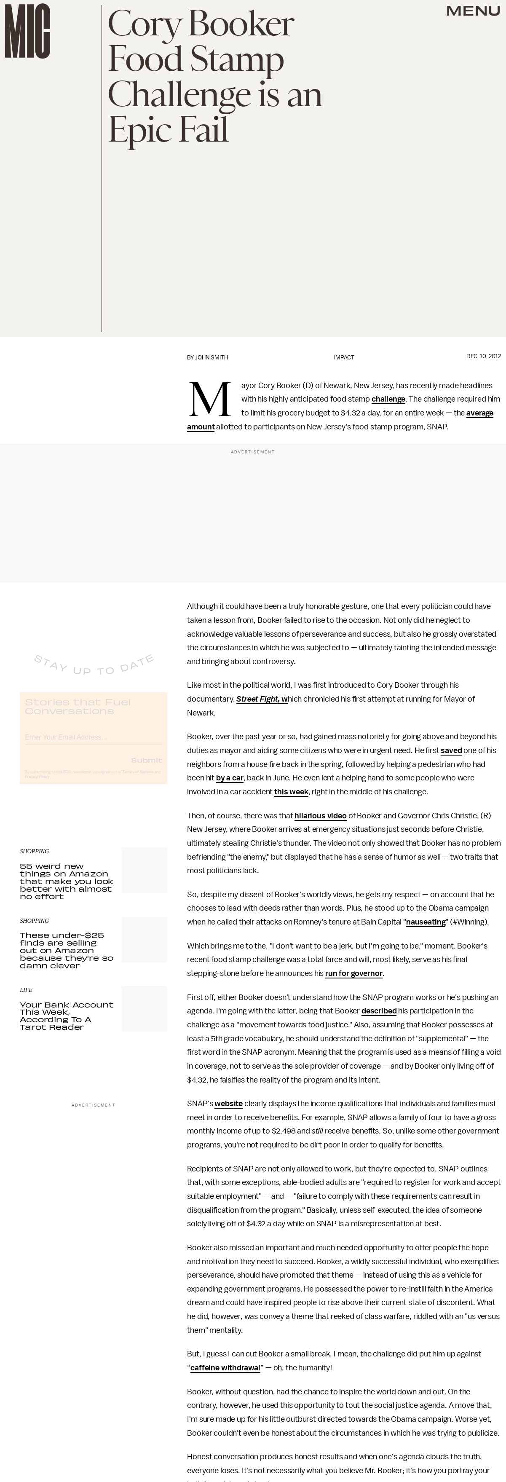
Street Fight (257, 699)
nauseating (425, 922)
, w (283, 699)
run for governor (353, 973)
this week (291, 792)
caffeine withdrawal (225, 1368)
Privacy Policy (37, 783)
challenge (388, 399)
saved (451, 750)
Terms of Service (137, 779)
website (228, 1103)
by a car (230, 778)
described (379, 1011)
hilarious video (320, 816)
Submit (146, 766)
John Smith (211, 357)
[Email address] (93, 743)
